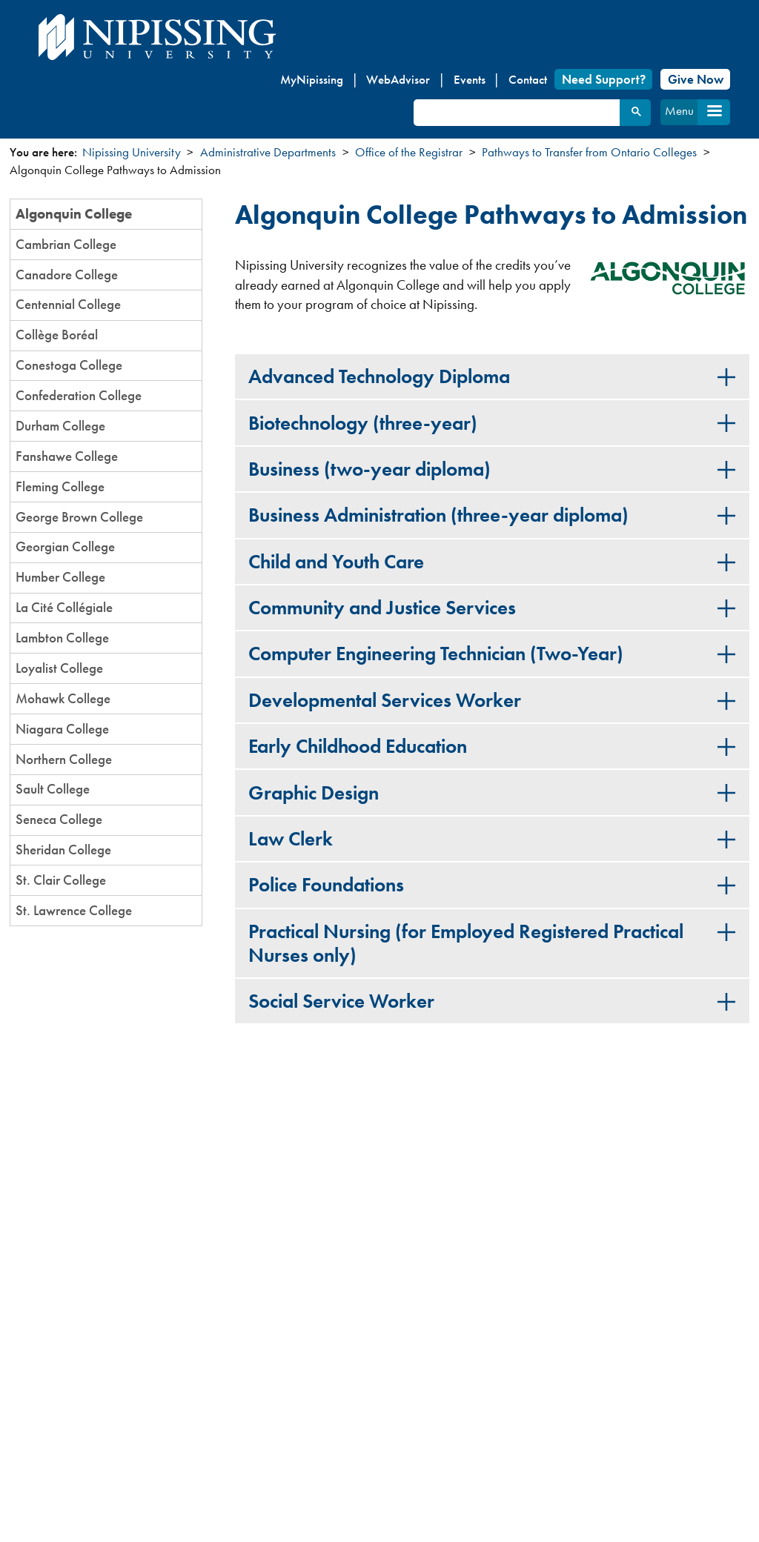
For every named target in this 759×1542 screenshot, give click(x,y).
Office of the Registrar (409, 152)
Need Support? (604, 79)
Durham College (60, 425)
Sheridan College (63, 849)
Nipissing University (131, 152)
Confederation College (79, 395)
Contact (527, 79)
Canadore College (67, 274)
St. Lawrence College (74, 910)
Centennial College (68, 304)
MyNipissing (311, 79)
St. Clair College (61, 880)
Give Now (695, 79)
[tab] (492, 376)
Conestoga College (69, 365)
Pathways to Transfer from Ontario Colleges (589, 152)
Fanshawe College (67, 456)
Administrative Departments (268, 152)
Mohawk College (63, 698)
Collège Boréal (57, 334)
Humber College (60, 577)
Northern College (64, 759)
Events (469, 79)
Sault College (53, 789)
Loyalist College (59, 668)
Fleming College (60, 486)
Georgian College (65, 546)
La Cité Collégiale (64, 607)
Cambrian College (66, 244)
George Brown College (79, 517)
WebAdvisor (398, 79)
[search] (516, 112)
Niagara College (62, 729)
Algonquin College (74, 214)
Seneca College (59, 819)
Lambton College (62, 637)
